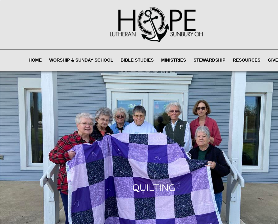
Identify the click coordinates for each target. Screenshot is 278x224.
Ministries (173, 60)
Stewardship (210, 60)
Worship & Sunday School (81, 60)
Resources (247, 60)
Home (35, 60)
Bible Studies (137, 60)
